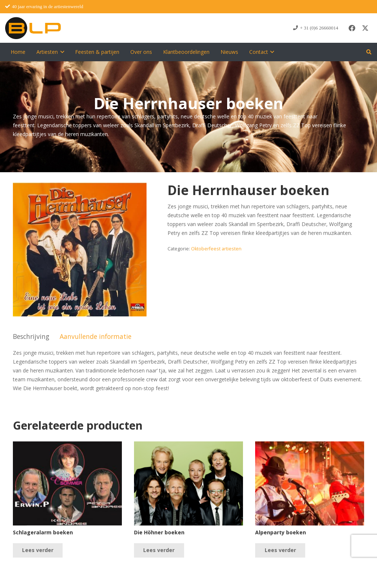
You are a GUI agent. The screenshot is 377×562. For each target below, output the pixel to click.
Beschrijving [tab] (31, 336)
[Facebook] (352, 28)
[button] (61, 52)
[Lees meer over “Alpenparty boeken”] (280, 550)
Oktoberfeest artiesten (216, 249)
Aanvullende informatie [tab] (95, 336)
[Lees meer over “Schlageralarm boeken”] (38, 550)
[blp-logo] (33, 28)
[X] (365, 28)
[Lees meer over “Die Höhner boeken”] (159, 550)
